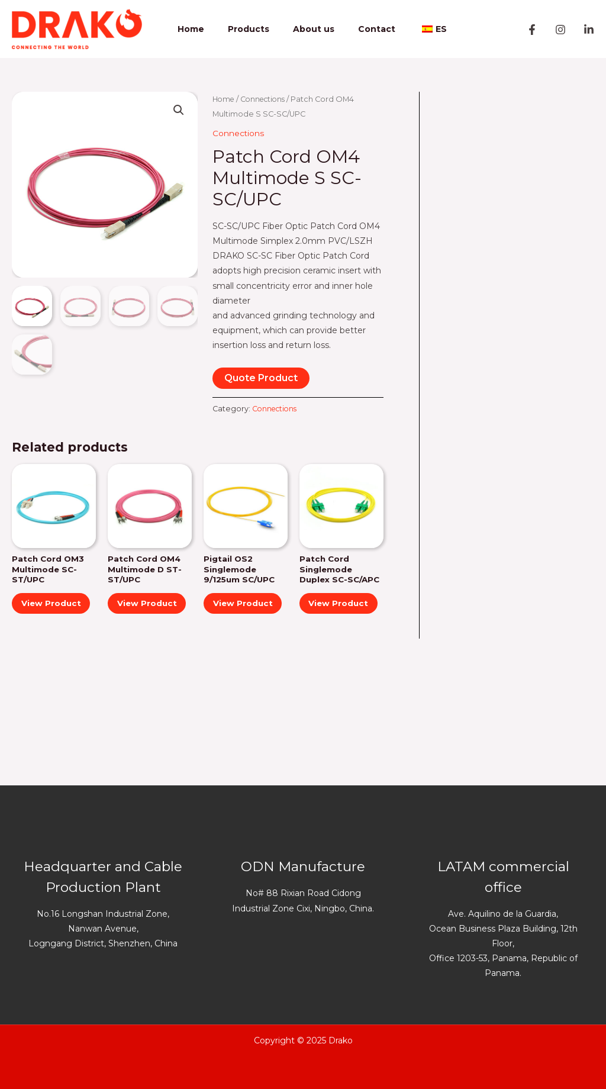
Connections (267, 99)
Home (196, 29)
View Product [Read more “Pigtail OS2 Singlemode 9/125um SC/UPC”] (233, 611)
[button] (178, 110)
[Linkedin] (589, 29)
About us (304, 29)
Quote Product (261, 377)
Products (246, 29)
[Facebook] (532, 29)
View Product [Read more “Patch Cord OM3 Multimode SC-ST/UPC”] (42, 611)
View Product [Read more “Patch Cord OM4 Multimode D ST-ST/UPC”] (138, 611)
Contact (360, 29)
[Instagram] (560, 29)
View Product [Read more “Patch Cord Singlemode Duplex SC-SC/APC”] (329, 622)
